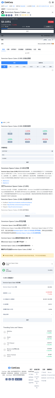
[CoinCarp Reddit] (13, 379)
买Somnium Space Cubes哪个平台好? (14, 242)
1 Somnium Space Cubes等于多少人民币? (15, 225)
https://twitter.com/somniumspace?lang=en (18, 205)
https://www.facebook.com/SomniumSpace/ (20, 202)
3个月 (24, 66)
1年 (37, 66)
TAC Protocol (10, 343)
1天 (4, 66)
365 (14, 6)
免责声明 (31, 383)
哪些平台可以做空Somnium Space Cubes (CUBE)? (17, 249)
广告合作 (43, 372)
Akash (8, 337)
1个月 (17, 66)
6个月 (31, 66)
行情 (8, 49)
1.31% (50, 22)
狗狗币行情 (36, 387)
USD (4, 122)
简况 (3, 49)
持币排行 (13, 49)
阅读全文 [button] (27, 216)
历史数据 (20, 49)
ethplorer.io (6, 183)
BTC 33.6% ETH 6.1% (44, 6)
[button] (9, 15)
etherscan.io (6, 181)
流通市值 (41, 62)
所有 (50, 66)
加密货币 (3, 9)
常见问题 (43, 381)
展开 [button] (27, 320)
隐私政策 (31, 380)
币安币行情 (36, 382)
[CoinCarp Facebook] (9, 379)
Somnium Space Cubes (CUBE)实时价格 (28, 233)
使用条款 (31, 377)
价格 (14, 62)
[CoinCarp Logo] (7, 2)
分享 (27, 53)
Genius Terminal (11, 355)
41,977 (6, 6)
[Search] (50, 2)
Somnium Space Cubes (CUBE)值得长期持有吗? (17, 246)
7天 (10, 66)
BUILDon (9, 331)
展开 (27, 31)
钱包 (39, 49)
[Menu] (53, 2)
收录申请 (43, 375)
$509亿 (33, 6)
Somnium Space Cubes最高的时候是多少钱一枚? (17, 238)
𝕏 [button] (6, 15)
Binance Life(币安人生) (13, 349)
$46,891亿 (22, 6)
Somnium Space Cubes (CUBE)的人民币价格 (27, 230)
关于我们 (31, 374)
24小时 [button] (48, 26)
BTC (9, 122)
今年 (44, 66)
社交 (35, 49)
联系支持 (43, 378)
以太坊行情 (36, 378)
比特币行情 (36, 373)
